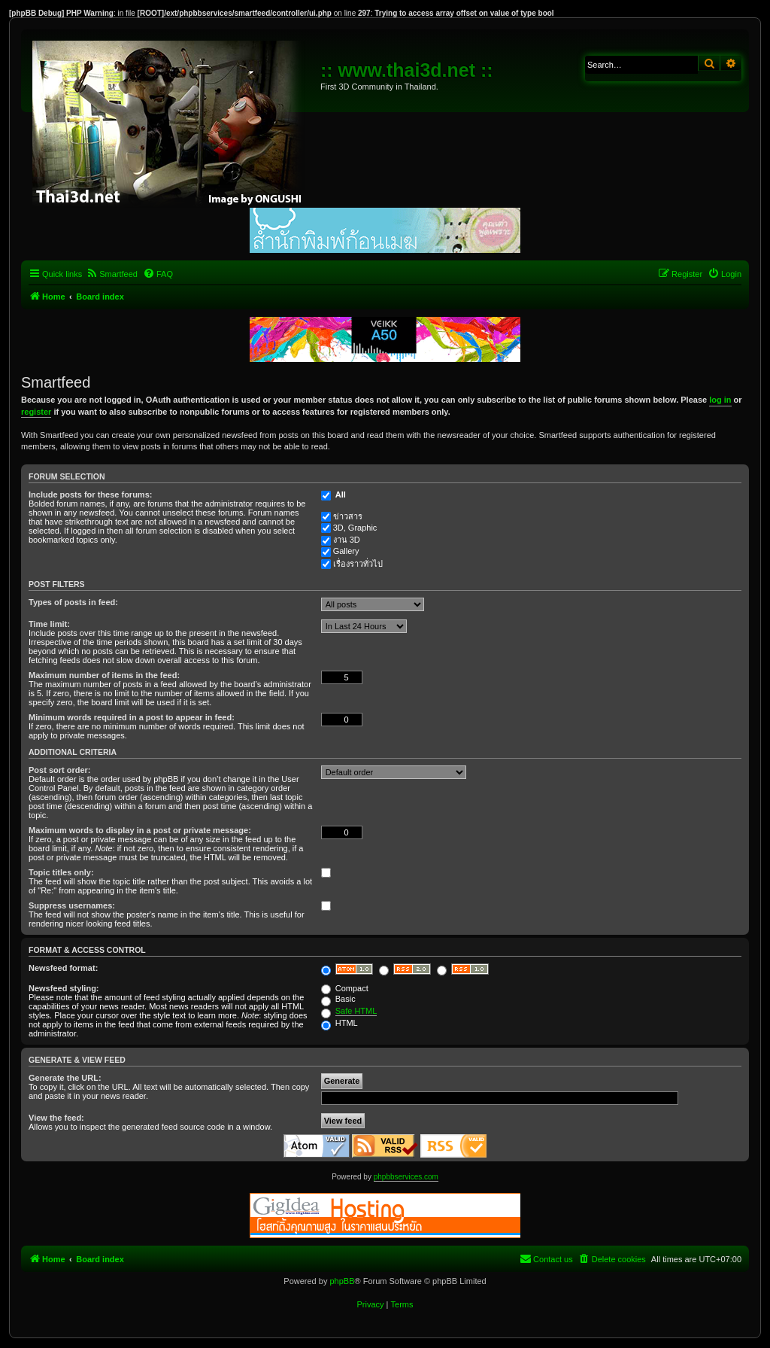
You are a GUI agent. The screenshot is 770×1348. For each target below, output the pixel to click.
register (36, 411)
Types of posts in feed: (73, 602)
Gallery (346, 550)
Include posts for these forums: (90, 494)
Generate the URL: (65, 1077)
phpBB (341, 1281)
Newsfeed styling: (64, 988)
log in (720, 399)
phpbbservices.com (406, 1177)
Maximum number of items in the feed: (104, 675)
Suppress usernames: (72, 905)
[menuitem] (112, 274)
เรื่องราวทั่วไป (358, 563)
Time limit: (49, 623)
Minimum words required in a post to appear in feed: (132, 717)
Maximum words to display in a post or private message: (140, 830)
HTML (339, 1022)
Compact (344, 988)
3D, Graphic (355, 527)
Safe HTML (356, 1010)
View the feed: (56, 1117)
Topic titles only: (61, 872)
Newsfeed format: (63, 967)
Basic (338, 998)
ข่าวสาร (347, 516)
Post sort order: (60, 769)
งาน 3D (346, 539)
